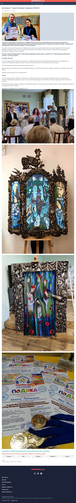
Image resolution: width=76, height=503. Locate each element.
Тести (3, 484)
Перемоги (19, 461)
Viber (23, 456)
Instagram (52, 456)
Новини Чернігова (7, 492)
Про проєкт (5, 477)
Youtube (67, 456)
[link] (26, 451)
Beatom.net (14, 500)
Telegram (8, 456)
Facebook (38, 456)
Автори (4, 479)
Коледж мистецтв (13, 461)
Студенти (4, 461)
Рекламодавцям (6, 482)
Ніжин (7, 461)
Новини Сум (5, 489)
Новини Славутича (7, 487)
